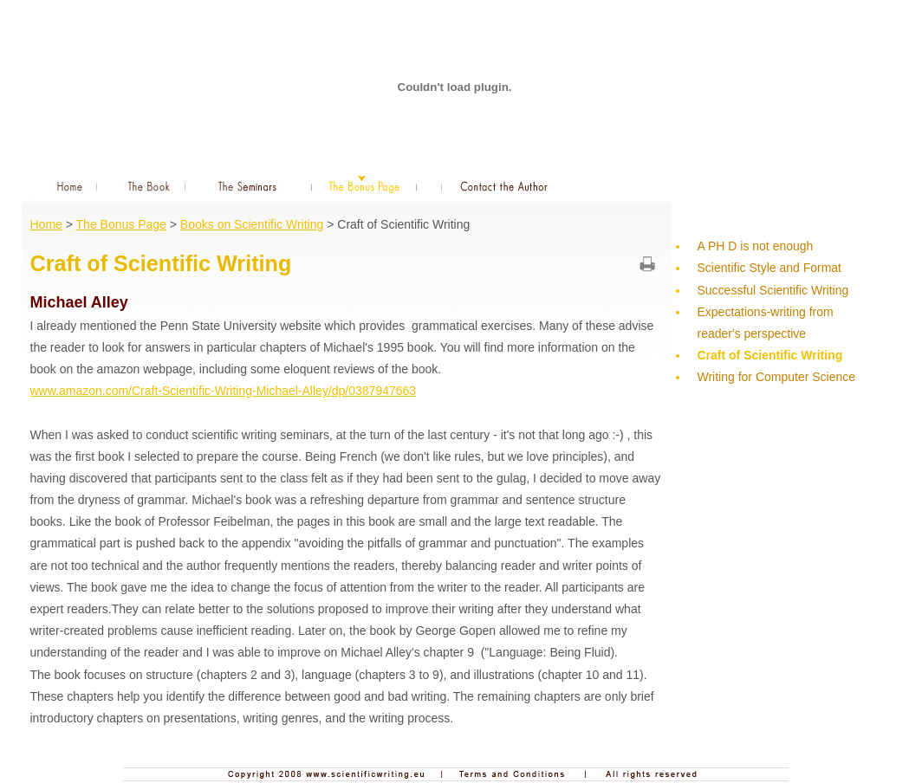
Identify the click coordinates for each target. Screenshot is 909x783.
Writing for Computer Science (777, 377)
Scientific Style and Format (770, 268)
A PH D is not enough (756, 246)
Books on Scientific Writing (251, 224)
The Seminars (248, 185)
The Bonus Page (364, 185)
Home (64, 185)
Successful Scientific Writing (773, 290)
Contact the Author (504, 185)
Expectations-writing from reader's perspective (766, 322)
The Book (150, 185)
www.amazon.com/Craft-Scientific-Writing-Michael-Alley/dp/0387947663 (223, 391)
